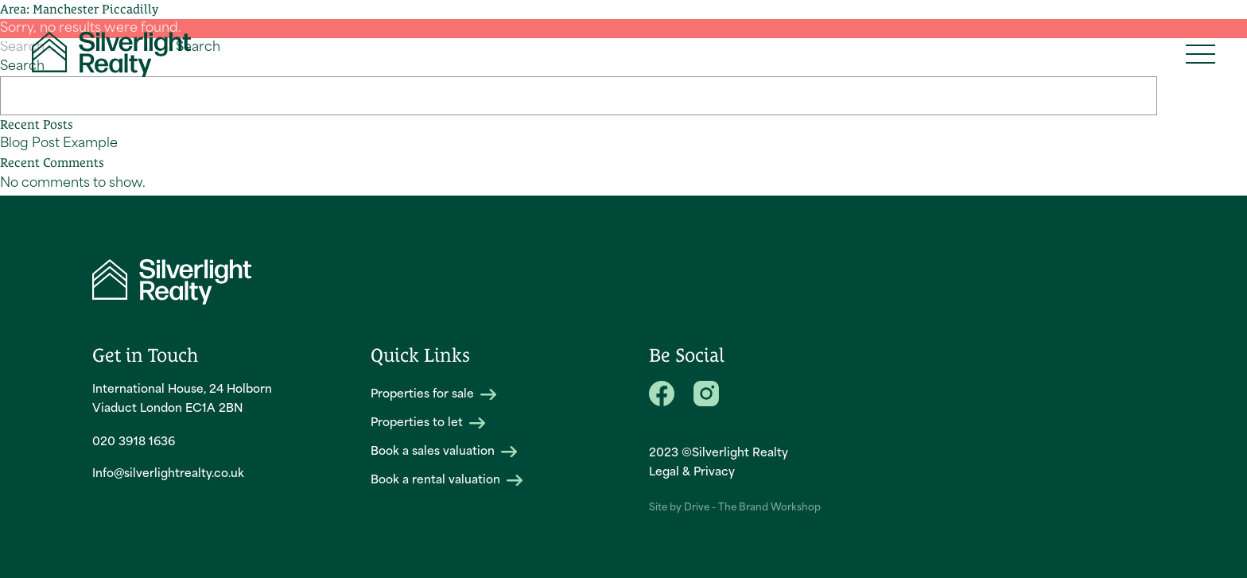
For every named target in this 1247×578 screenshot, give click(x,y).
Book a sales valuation (444, 452)
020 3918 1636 (133, 442)
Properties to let (428, 423)
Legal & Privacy (692, 473)
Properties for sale (433, 395)
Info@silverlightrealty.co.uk (168, 474)
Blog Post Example (59, 144)
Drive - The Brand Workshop (752, 508)
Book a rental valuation (446, 481)
